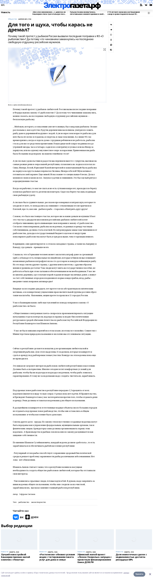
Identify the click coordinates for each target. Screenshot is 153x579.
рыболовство (23, 502)
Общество (12, 19)
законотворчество (38, 502)
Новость (5, 12)
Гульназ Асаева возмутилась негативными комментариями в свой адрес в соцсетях (86, 13)
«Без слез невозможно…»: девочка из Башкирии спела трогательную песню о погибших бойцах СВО (49, 13)
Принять (139, 574)
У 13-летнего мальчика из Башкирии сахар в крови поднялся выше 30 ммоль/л (123, 13)
